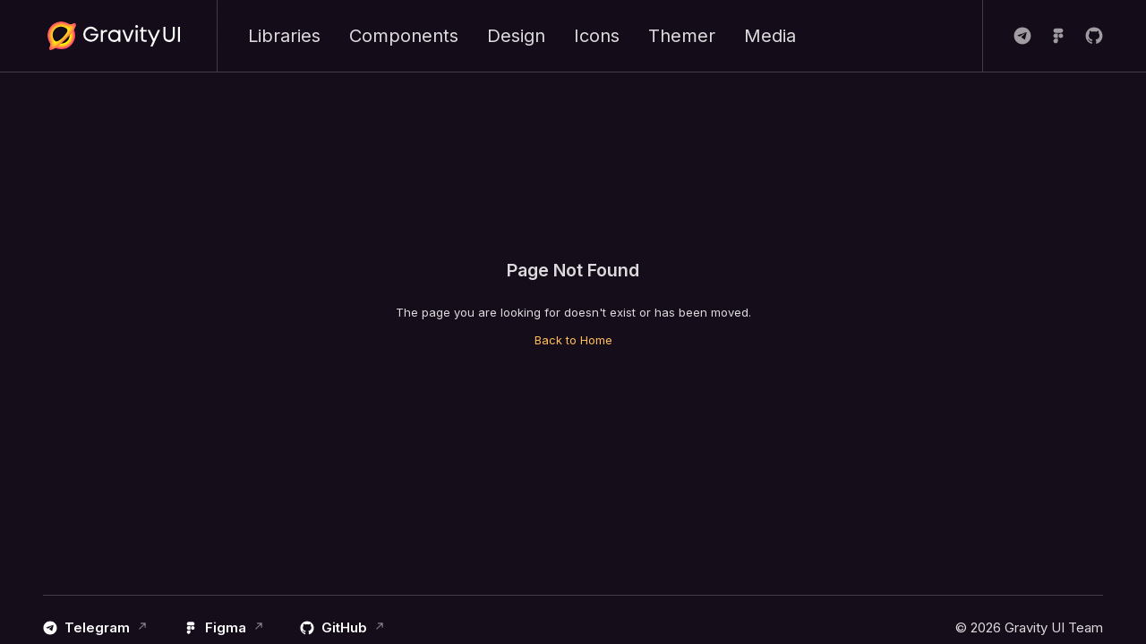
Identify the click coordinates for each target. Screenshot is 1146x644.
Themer (681, 36)
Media (770, 36)
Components (403, 36)
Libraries (284, 36)
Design (516, 36)
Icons (597, 36)
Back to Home (573, 340)
